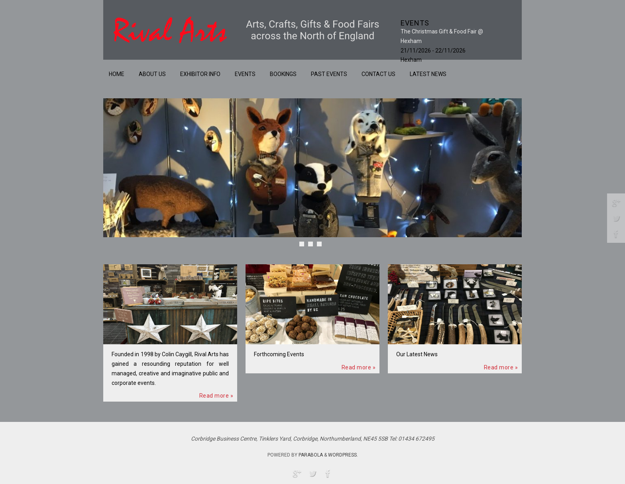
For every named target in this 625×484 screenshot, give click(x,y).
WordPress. (343, 455)
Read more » (216, 395)
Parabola (311, 455)
